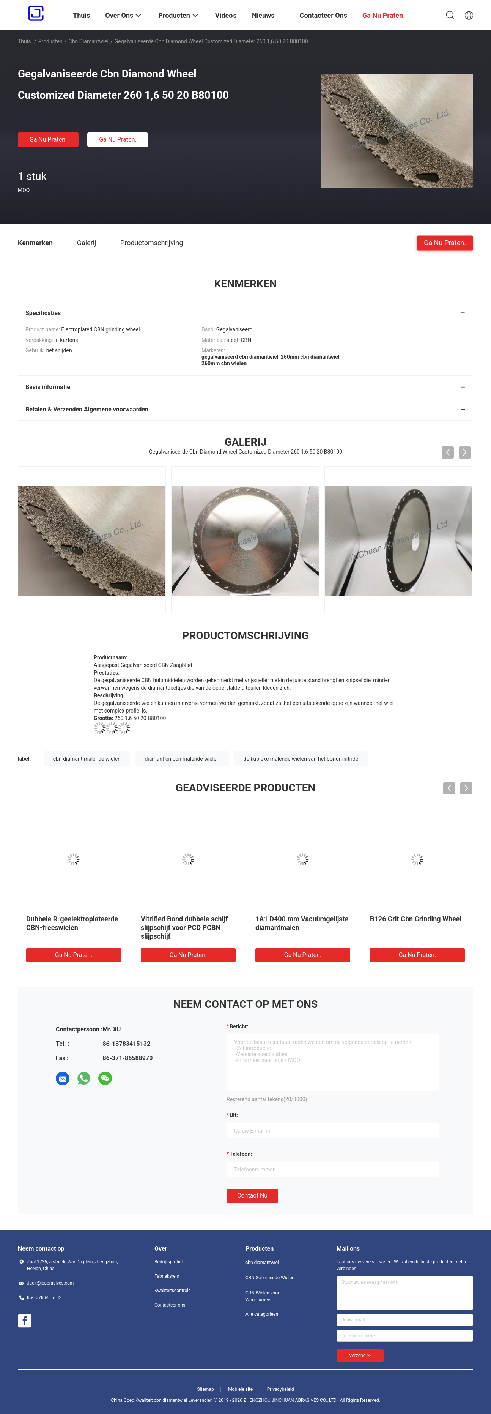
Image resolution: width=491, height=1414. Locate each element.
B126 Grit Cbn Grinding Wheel (415, 919)
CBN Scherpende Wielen (270, 1277)
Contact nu (252, 1195)
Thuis (24, 41)
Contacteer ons (169, 1305)
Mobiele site (240, 1389)
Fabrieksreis (166, 1276)
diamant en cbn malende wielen (182, 759)
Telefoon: (241, 1154)
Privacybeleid (280, 1389)
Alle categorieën (262, 1314)
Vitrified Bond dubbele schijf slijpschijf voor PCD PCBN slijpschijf (184, 927)
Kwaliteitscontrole (172, 1290)
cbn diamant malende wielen (87, 759)
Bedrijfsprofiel (168, 1261)
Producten (50, 41)
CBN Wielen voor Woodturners (262, 1296)
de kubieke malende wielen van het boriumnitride (301, 759)
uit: (234, 1115)
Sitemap (205, 1389)
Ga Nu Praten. (48, 139)
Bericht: (239, 1026)
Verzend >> (360, 1355)
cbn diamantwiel (89, 41)
